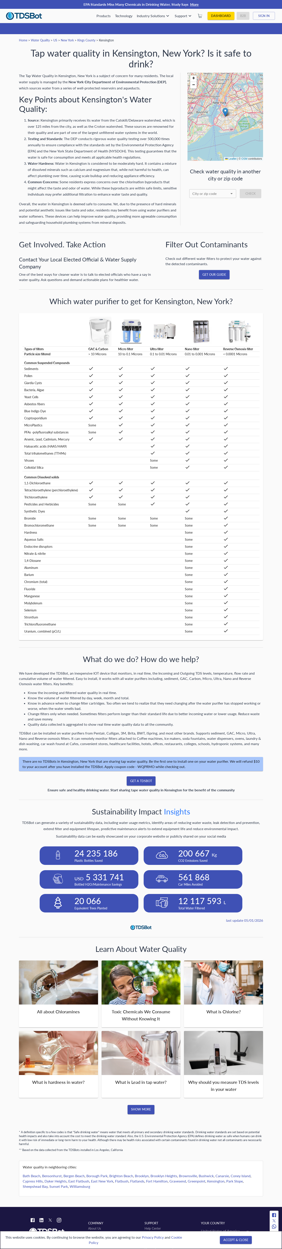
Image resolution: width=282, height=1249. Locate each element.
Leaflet (230, 158)
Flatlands (137, 1181)
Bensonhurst (52, 1176)
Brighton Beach (121, 1176)
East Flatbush (78, 1181)
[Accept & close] (236, 1240)
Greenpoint (196, 1181)
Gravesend (177, 1181)
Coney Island (240, 1176)
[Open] (231, 194)
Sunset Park (58, 1186)
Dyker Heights (56, 1181)
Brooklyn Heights (163, 1176)
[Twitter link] (50, 1220)
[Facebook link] (32, 1221)
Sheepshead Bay (35, 1186)
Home (23, 40)
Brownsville (188, 1176)
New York (67, 40)
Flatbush (121, 1181)
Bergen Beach (74, 1176)
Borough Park (97, 1176)
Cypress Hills (33, 1181)
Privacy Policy (153, 1237)
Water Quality (40, 40)
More (194, 4)
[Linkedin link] (41, 1221)
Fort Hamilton (157, 1181)
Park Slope (234, 1181)
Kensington (215, 1181)
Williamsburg (80, 1186)
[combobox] (212, 193)
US (55, 40)
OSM (244, 158)
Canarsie (222, 1176)
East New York (102, 1181)
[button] (225, 112)
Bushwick (206, 1176)
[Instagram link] (59, 1221)
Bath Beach (31, 1176)
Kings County (86, 40)
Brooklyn (142, 1176)
